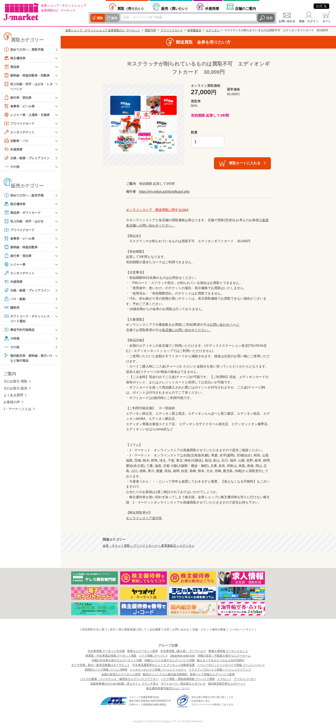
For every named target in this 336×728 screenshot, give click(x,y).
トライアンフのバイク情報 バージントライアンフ (220, 669)
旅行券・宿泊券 (18, 98)
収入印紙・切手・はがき (25, 221)
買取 (99, 18)
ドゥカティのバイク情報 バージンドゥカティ (158, 669)
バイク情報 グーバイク (153, 655)
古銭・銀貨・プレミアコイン (28, 158)
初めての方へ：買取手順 (25, 49)
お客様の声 (12, 403)
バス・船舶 (15, 299)
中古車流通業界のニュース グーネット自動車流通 (163, 665)
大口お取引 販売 (15, 389)
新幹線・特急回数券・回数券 (28, 75)
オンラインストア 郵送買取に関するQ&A (157, 210)
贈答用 (12, 308)
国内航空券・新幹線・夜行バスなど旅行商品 (28, 359)
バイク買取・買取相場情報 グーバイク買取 (188, 679)
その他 (12, 167)
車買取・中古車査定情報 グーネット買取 (110, 655)
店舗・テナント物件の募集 (209, 629)
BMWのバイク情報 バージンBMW (106, 669)
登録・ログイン (308, 21)
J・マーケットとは (17, 410)
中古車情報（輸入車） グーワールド (183, 651)
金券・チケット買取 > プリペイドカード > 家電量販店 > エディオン (149, 545)
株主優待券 (15, 58)
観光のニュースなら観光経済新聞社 (165, 674)
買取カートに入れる (244, 163)
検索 (269, 18)
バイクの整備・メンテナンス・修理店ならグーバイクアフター (119, 679)
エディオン (213, 30)
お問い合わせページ (224, 324)
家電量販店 (194, 30)
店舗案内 (245, 8)
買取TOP (150, 30)
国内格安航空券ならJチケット (227, 683)
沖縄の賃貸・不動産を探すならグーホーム (224, 655)
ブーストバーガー (245, 679)
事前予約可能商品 (20, 330)
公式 (321, 6)
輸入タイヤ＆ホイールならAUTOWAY (220, 660)
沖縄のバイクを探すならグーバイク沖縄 (169, 660)
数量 (194, 132)
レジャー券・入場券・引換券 (28, 115)
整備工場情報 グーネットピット (228, 651)
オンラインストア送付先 (144, 518)
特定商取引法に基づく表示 (99, 629)
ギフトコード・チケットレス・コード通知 (26, 319)
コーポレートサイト (241, 629)
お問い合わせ (287, 21)
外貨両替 (212, 8)
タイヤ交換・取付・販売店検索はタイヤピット (100, 665)
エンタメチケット (20, 132)
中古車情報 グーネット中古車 (106, 651)
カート (326, 21)
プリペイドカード (20, 123)
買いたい (175, 8)
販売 (113, 18)
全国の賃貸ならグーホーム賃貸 (120, 674)
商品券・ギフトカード (23, 213)
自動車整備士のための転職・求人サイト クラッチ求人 (124, 683)
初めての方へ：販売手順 (25, 195)
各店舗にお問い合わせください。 (186, 330)
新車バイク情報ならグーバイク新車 (212, 674)
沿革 (166, 629)
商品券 (12, 67)
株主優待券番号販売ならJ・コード (168, 688)
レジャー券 (15, 264)
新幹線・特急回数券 (22, 247)
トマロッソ (224, 679)
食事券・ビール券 (20, 106)
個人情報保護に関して (133, 629)
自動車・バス (17, 141)
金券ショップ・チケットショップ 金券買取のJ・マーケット (102, 30)
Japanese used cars (182, 655)
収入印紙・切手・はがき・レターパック (28, 86)
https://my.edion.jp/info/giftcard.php (164, 191)
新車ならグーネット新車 (142, 651)
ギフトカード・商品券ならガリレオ (183, 683)
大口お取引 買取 (15, 382)
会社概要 (155, 629)
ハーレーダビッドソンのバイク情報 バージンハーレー (231, 665)
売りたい (131, 8)
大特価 (12, 339)
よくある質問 (13, 396)
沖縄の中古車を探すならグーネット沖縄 (116, 660)
